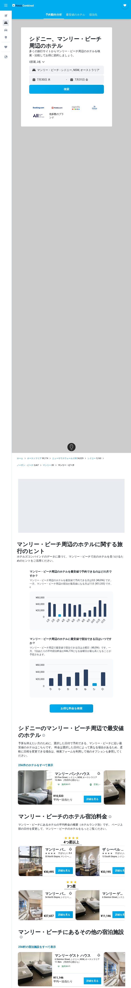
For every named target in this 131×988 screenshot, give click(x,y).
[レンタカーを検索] (5, 30)
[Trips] (5, 47)
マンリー (47, 465)
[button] (6, 5)
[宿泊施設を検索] (5, 22)
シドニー (92, 458)
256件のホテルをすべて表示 (35, 765)
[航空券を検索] (5, 15)
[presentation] (43, 735)
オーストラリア (34, 458)
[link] (71, 708)
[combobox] (37, 62)
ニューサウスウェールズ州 (64, 458)
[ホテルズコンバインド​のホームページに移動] (23, 5)
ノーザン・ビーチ (25, 465)
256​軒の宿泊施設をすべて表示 (37, 947)
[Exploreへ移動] (5, 37)
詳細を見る (92, 799)
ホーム (20, 458)
